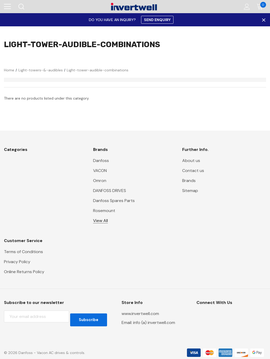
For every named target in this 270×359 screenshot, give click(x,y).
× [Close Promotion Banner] (263, 19)
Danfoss (101, 160)
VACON (100, 170)
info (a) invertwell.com (154, 322)
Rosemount (104, 210)
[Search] (21, 6)
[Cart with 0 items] (261, 6)
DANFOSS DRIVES (109, 190)
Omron (99, 180)
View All (100, 220)
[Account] (246, 7)
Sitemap (190, 190)
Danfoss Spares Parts (114, 200)
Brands (189, 180)
